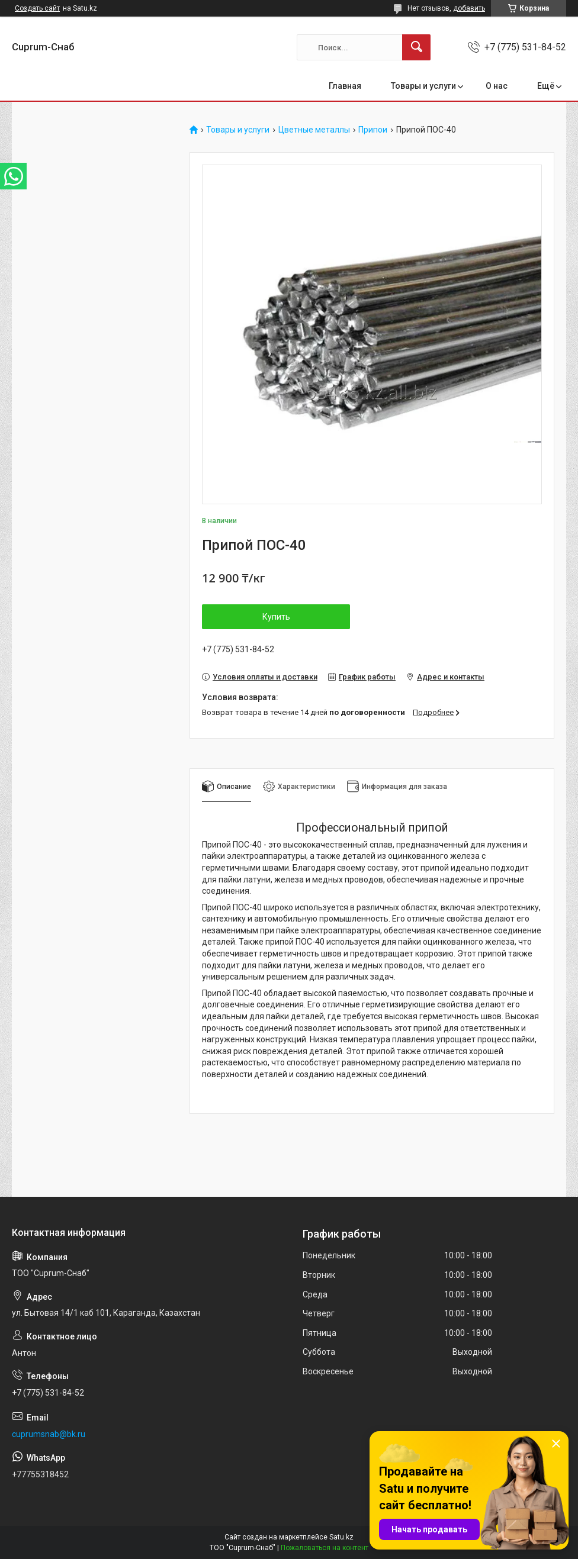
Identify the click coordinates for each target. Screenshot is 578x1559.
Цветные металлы (314, 129)
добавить (469, 8)
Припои (372, 129)
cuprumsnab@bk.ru (48, 1434)
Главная (345, 86)
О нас (497, 86)
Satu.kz (341, 1537)
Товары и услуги (423, 86)
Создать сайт (37, 8)
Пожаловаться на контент (324, 1548)
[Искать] (416, 47)
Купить (276, 616)
